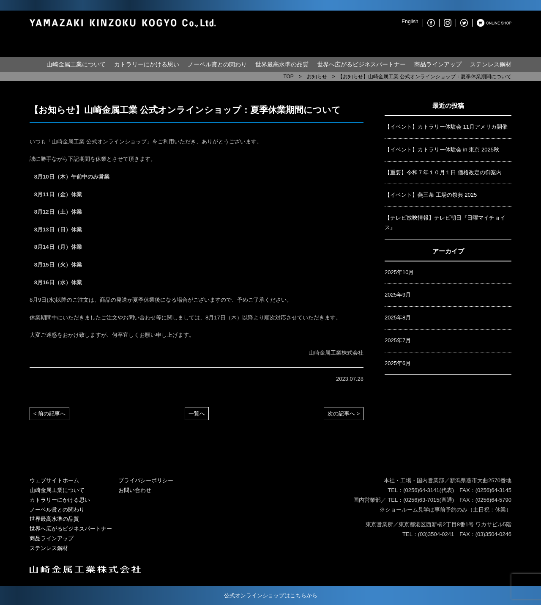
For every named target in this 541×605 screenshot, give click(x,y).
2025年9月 (398, 295)
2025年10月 (399, 272)
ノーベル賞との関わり (217, 64)
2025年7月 (398, 340)
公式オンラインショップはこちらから (270, 595)
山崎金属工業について (76, 64)
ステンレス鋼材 (490, 64)
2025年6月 (398, 363)
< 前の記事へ (49, 413)
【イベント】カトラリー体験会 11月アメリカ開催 (446, 127)
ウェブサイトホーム (54, 480)
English (410, 22)
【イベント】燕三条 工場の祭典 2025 (431, 195)
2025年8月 (398, 317)
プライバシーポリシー (145, 480)
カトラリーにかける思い (146, 64)
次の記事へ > (344, 413)
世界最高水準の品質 (282, 64)
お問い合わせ (134, 490)
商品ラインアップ (438, 64)
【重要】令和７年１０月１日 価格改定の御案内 (443, 172)
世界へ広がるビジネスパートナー (361, 64)
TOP (288, 77)
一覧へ (197, 413)
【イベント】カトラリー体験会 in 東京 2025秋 (442, 149)
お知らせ (317, 77)
